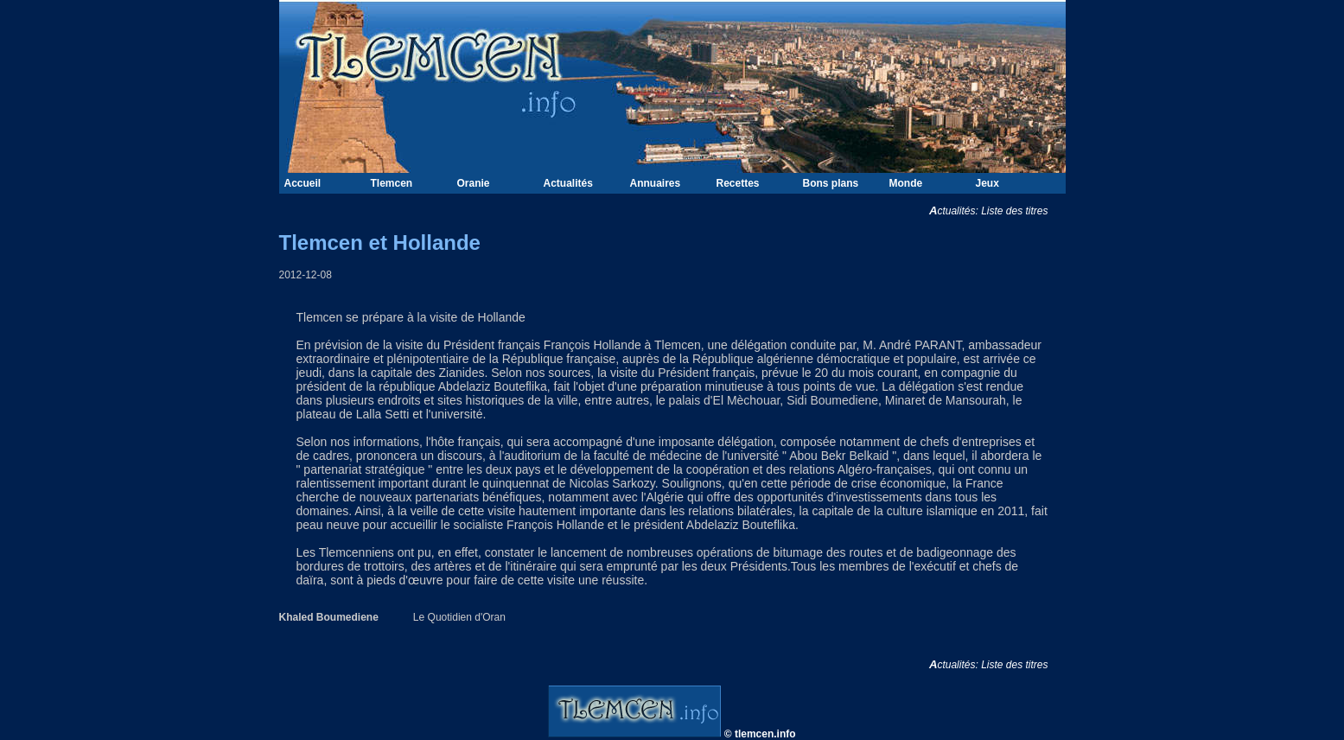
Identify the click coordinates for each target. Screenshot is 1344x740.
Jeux (987, 183)
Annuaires (655, 183)
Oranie (473, 183)
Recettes (738, 183)
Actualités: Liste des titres (997, 211)
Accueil (303, 183)
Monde (906, 183)
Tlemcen (392, 183)
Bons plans (831, 183)
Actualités (568, 183)
